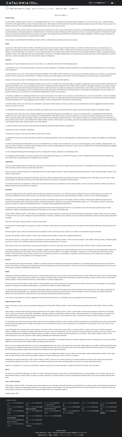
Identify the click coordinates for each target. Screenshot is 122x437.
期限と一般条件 (53, 435)
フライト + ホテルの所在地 (90, 411)
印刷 (6, 6)
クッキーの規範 (78, 435)
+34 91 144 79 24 (82, 432)
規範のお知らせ (42, 435)
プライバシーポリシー (66, 435)
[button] (98, 3)
